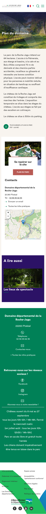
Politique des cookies (32, 494)
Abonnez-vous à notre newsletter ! (23, 405)
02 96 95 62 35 (15, 198)
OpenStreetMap (32, 238)
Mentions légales (30, 484)
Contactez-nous (23, 349)
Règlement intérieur (9, 481)
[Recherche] (37, 6)
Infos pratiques (7, 471)
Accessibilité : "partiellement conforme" (34, 477)
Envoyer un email (14, 202)
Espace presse (29, 471)
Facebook (23, 384)
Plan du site (28, 489)
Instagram (23, 394)
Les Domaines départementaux (8, 493)
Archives (5, 486)
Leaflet (25, 238)
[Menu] (42, 6)
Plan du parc (23, 172)
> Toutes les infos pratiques (23, 355)
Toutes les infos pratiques (18, 206)
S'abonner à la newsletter (11, 476)
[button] (23, 222)
